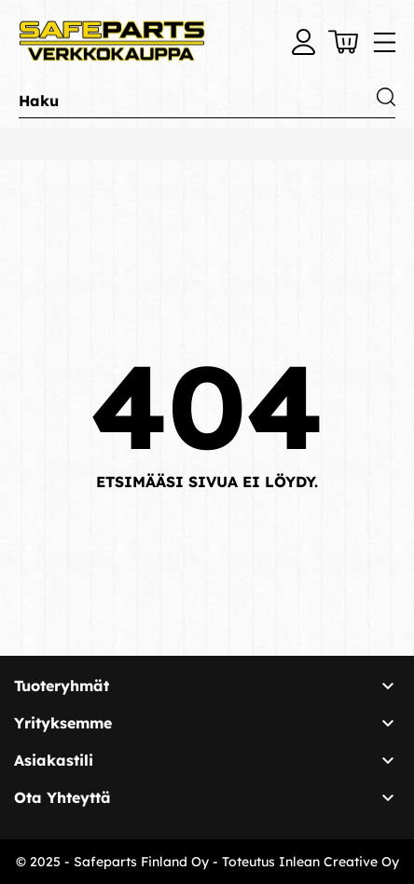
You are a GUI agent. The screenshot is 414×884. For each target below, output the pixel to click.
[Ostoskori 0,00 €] (343, 42)
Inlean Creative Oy (339, 861)
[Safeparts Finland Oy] (112, 42)
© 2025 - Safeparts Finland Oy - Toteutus (147, 861)
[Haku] (207, 101)
